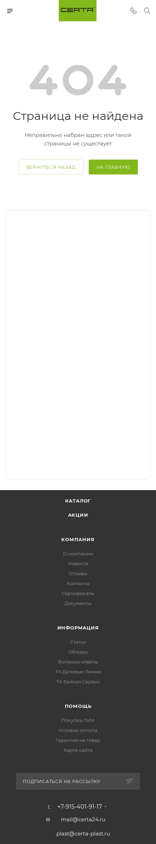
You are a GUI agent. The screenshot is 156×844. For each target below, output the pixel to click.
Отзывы (78, 573)
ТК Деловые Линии (78, 671)
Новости (78, 563)
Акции (78, 515)
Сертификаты (78, 593)
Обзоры (78, 652)
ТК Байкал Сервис (78, 681)
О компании (78, 553)
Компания (77, 539)
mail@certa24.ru (83, 819)
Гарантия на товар (78, 740)
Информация (78, 628)
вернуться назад (51, 167)
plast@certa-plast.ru (83, 833)
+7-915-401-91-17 (79, 807)
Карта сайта (78, 750)
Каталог (78, 501)
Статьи (78, 642)
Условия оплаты (78, 730)
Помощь (78, 706)
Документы (78, 603)
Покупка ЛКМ (78, 720)
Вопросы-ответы (78, 662)
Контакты (78, 583)
